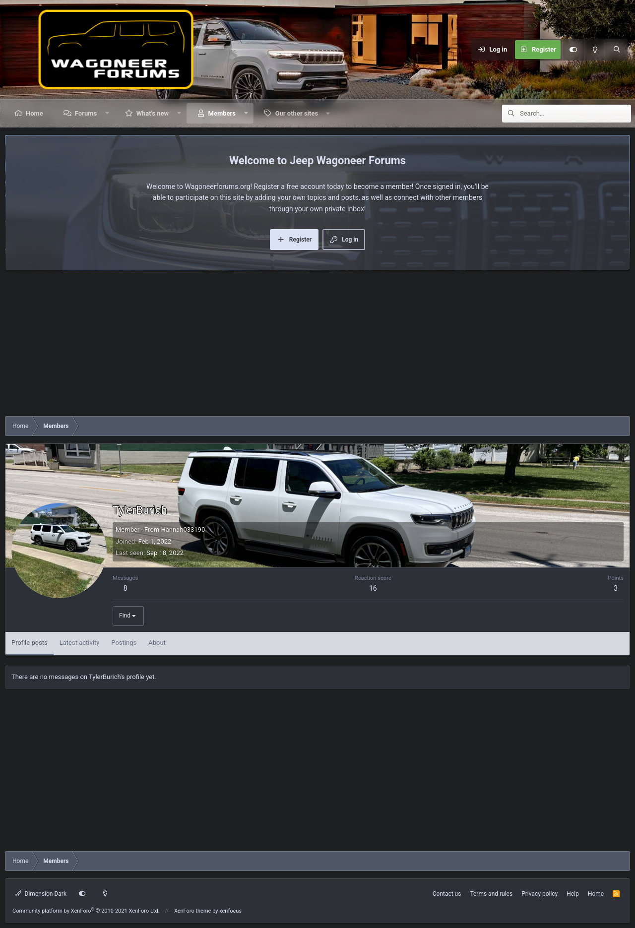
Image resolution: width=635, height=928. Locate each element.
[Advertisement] (302, 345)
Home (34, 113)
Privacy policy (539, 893)
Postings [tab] (123, 642)
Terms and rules (491, 893)
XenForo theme (192, 911)
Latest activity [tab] (80, 642)
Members (222, 113)
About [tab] (157, 642)
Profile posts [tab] (29, 642)
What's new (152, 113)
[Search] (617, 50)
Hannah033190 (183, 529)
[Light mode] (595, 50)
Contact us (447, 893)
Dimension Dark (40, 893)
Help (573, 893)
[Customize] (573, 50)
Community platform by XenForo (86, 911)
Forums (86, 113)
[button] (107, 113)
